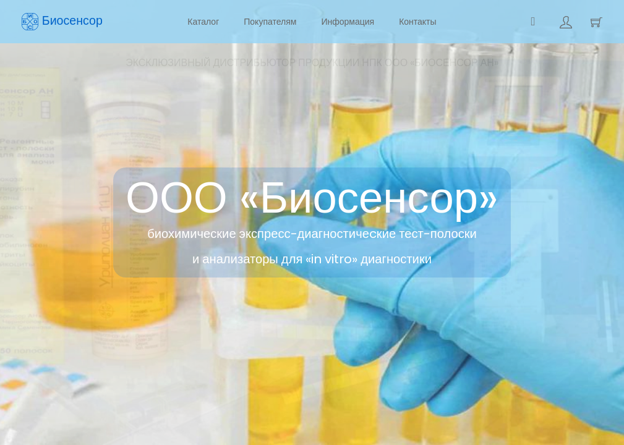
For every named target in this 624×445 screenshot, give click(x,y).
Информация (347, 21)
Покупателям (270, 21)
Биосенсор (62, 21)
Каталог (203, 21)
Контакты (417, 21)
